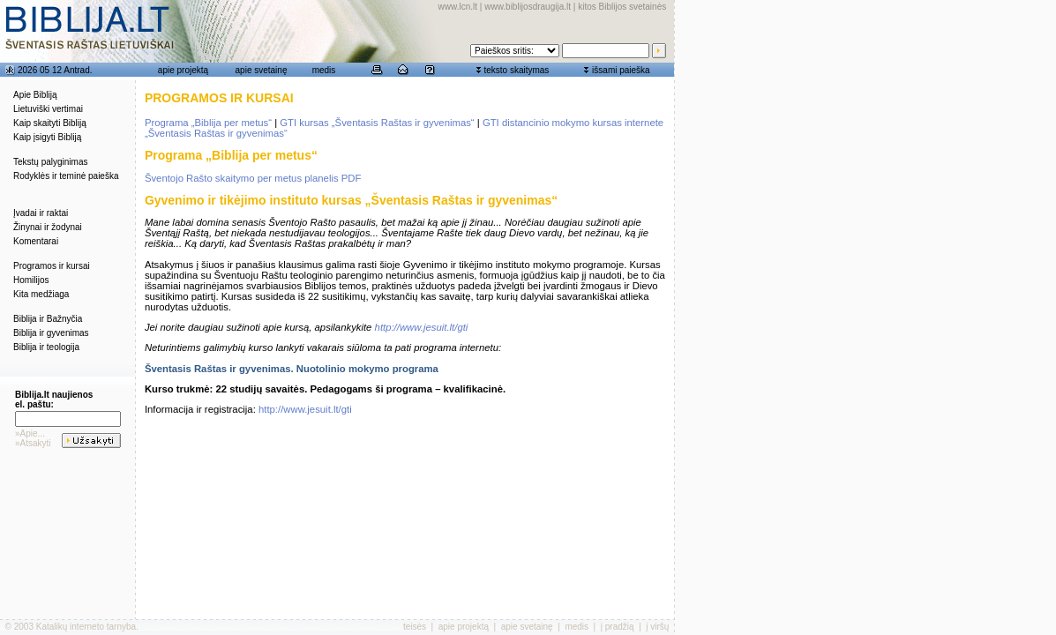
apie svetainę (262, 70)
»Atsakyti (33, 443)
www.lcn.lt (457, 6)
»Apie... (30, 433)
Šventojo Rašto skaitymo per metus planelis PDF (253, 178)
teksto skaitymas (516, 70)
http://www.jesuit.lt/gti (421, 327)
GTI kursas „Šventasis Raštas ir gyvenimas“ (377, 122)
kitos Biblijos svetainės (622, 6)
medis (324, 70)
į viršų (657, 626)
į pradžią (617, 626)
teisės (414, 626)
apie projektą (183, 70)
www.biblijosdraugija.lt (527, 6)
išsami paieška (621, 70)
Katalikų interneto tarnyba (86, 626)
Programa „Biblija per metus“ (208, 122)
